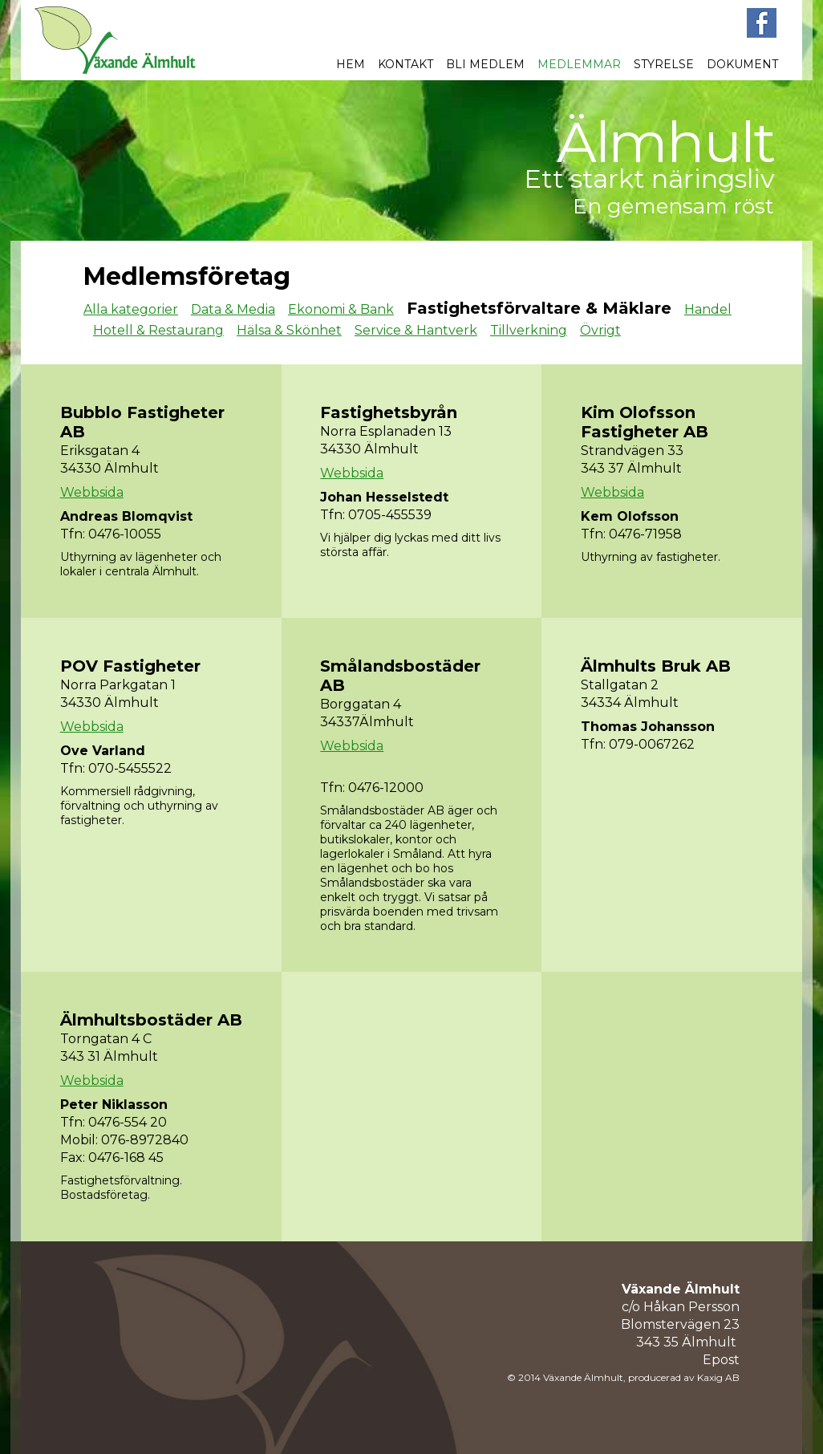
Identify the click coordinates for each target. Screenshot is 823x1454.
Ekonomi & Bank (341, 309)
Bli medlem (485, 64)
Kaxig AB (718, 1377)
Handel (708, 309)
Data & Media (233, 309)
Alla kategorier (130, 309)
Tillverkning (528, 330)
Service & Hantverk (416, 330)
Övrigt (600, 330)
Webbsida (92, 492)
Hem (350, 64)
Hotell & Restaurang (158, 330)
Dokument (742, 64)
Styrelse (664, 64)
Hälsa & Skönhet (289, 330)
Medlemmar (579, 64)
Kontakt (405, 64)
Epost (721, 1359)
